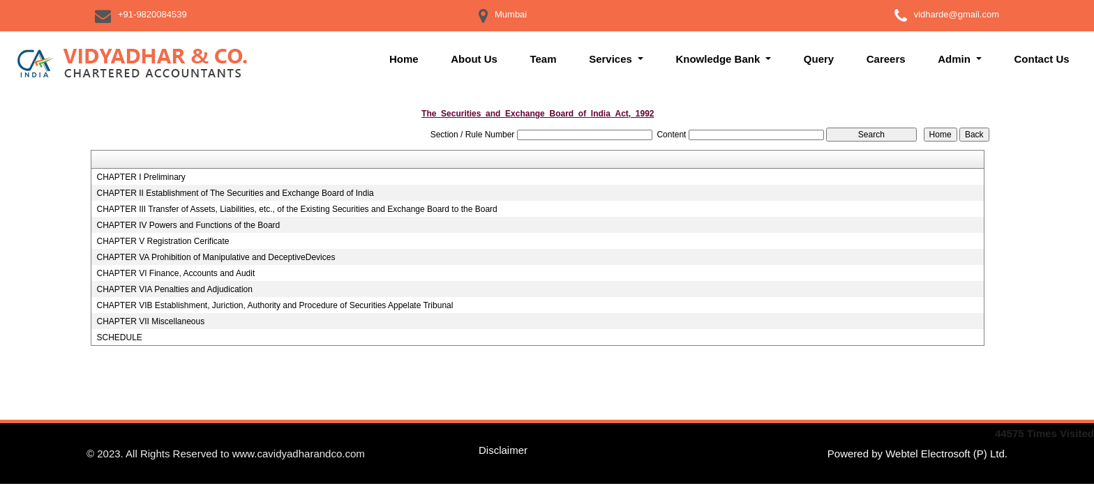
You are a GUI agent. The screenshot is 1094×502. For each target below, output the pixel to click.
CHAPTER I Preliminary (140, 177)
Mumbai (511, 14)
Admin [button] (955, 59)
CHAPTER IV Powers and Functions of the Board (188, 225)
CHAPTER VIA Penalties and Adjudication (174, 289)
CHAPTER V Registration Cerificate (162, 241)
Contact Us (1041, 59)
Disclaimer (503, 450)
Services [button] (612, 59)
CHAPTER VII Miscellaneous (150, 321)
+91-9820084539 (152, 14)
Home (404, 59)
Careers (886, 59)
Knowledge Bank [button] (719, 59)
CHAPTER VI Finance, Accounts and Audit (175, 273)
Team (543, 59)
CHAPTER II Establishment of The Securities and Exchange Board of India (234, 193)
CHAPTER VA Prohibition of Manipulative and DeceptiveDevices (215, 257)
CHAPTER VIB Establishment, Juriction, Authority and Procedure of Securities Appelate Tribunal (274, 305)
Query (819, 59)
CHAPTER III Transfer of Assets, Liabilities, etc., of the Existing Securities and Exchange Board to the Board (296, 209)
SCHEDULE (119, 337)
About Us (474, 59)
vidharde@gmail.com (956, 14)
